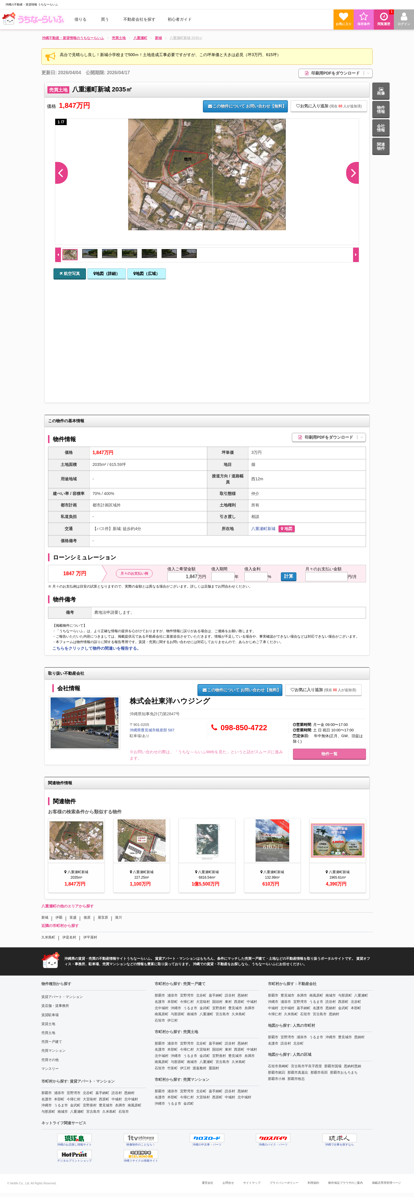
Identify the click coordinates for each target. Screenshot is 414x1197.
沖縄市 (46, 1105)
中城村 (117, 1099)
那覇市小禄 (276, 1079)
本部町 (59, 1099)
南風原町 (134, 1105)
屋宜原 (103, 917)
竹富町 (172, 1068)
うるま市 (61, 1105)
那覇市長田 (319, 1072)
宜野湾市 (73, 1093)
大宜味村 (90, 1099)
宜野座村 (90, 1105)
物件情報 (381, 109)
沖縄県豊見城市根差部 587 (152, 730)
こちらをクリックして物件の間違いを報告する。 (96, 648)
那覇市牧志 (296, 1079)
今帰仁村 (73, 1099)
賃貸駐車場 (50, 1015)
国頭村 (217, 1002)
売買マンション (53, 1051)
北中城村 (131, 1099)
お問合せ (228, 1182)
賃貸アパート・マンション (62, 997)
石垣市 (123, 1112)
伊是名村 (69, 937)
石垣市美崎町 (278, 1066)
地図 (286, 528)
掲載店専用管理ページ (386, 1182)
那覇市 (46, 1093)
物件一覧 (329, 754)
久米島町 (48, 937)
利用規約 (313, 1182)
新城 (271, 528)
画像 (381, 91)
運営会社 (207, 1182)
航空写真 (70, 273)
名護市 (46, 1099)
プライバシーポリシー (284, 1182)
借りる (80, 19)
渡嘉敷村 (199, 1068)
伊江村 (172, 1020)
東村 (228, 1002)
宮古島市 (93, 1112)
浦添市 (59, 1093)
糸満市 (120, 1105)
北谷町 (88, 1093)
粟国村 (214, 1068)
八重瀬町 (259, 528)
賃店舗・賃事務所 (55, 1006)
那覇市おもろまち (344, 1072)
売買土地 (48, 1033)
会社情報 (381, 128)
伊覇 (58, 917)
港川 (118, 917)
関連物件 (381, 146)
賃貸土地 (48, 1024)
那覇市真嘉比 (298, 1072)
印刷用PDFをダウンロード (338, 73)
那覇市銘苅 (276, 1072)
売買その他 (50, 1060)
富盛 (73, 917)
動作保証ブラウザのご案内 (345, 1182)
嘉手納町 (102, 1093)
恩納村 (129, 1093)
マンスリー (50, 1069)
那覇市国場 (333, 1066)
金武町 (75, 1105)
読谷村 (117, 1093)
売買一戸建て (51, 1042)
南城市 (62, 1112)
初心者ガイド (180, 19)
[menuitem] (34, 19)
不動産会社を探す (139, 19)
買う (105, 19)
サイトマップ (251, 1182)
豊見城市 (106, 1105)
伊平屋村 (90, 937)
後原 (87, 917)
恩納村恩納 (352, 1066)
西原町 (104, 1099)
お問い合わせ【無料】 (247, 106)
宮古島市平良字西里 (306, 1066)
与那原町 (48, 1112)
